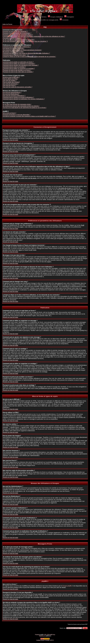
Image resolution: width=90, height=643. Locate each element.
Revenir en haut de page (10, 140)
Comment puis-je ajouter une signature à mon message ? (21, 65)
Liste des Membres (40, 17)
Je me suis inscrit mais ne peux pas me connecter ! (19, 40)
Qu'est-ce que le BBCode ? (11, 77)
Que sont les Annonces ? (10, 84)
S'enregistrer (69, 17)
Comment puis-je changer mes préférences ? (17, 47)
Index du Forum (7, 24)
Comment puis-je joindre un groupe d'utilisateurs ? (18, 97)
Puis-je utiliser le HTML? (10, 79)
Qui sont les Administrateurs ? (12, 92)
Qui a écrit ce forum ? (9, 113)
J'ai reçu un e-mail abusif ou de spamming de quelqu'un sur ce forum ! (24, 107)
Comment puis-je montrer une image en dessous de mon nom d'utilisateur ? (26, 53)
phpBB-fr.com (48, 636)
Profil (24, 20)
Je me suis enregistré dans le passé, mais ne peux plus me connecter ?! (25, 41)
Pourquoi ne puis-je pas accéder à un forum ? (17, 70)
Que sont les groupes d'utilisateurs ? (14, 95)
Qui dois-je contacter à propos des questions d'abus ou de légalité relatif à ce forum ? (29, 116)
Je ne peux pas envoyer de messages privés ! (17, 104)
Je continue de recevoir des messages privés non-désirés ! (21, 106)
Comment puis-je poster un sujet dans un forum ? (18, 62)
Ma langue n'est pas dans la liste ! (13, 51)
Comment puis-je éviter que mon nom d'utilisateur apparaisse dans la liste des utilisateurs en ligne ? (34, 36)
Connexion (64, 20)
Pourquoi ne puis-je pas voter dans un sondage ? (18, 72)
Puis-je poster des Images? (11, 82)
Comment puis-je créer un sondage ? (14, 67)
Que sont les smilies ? (9, 80)
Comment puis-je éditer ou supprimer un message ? (19, 63)
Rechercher (27, 17)
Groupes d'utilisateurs (55, 17)
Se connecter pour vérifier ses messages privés (43, 20)
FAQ (18, 17)
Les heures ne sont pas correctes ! (13, 48)
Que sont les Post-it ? (9, 85)
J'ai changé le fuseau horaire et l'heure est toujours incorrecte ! (22, 50)
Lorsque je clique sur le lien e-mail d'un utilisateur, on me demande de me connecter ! (29, 56)
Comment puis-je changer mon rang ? (14, 55)
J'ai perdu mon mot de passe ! (12, 38)
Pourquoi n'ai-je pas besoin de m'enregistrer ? (17, 33)
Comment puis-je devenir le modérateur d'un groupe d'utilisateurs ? (24, 99)
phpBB (41, 634)
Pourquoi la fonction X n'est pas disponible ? (16, 114)
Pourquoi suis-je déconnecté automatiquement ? (18, 35)
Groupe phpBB (67, 586)
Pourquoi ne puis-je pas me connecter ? (15, 31)
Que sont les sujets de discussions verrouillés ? (17, 87)
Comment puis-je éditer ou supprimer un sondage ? (19, 68)
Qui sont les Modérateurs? (11, 94)
